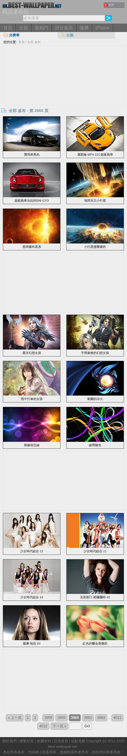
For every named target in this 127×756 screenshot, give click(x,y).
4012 (43, 726)
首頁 (7, 27)
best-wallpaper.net (62, 746)
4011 (117, 718)
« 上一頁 (14, 718)
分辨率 (11, 35)
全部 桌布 (34, 42)
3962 (101, 718)
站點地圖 (78, 741)
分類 (67, 35)
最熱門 (41, 27)
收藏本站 (44, 741)
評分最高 (64, 27)
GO (87, 726)
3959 (61, 718)
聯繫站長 (27, 741)
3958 (48, 718)
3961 (88, 718)
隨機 (84, 27)
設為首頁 (61, 741)
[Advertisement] (63, 79)
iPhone (102, 27)
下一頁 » (59, 726)
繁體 (109, 4)
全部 (23, 27)
